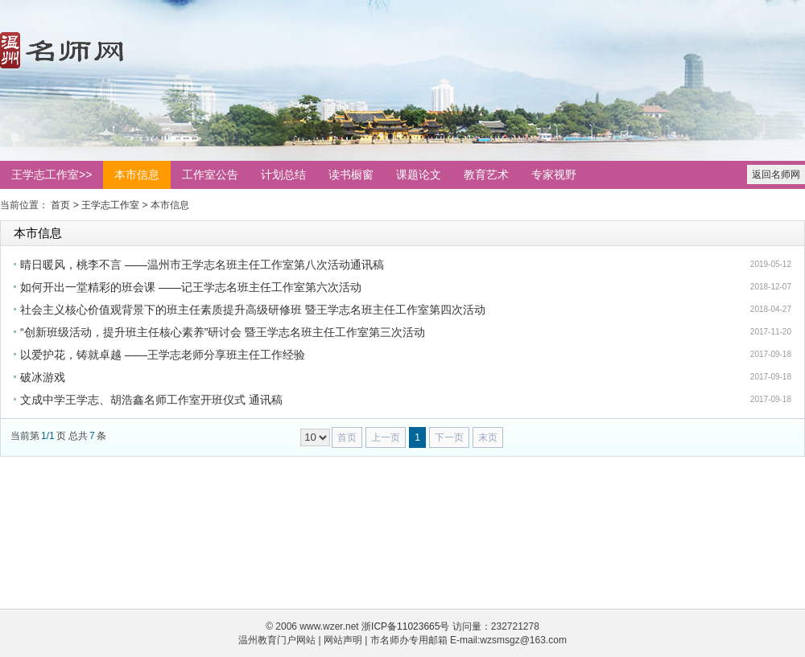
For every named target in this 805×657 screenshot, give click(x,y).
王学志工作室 (110, 205)
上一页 (385, 437)
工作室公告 (210, 174)
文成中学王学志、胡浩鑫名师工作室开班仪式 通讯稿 (151, 399)
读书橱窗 (351, 174)
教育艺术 (486, 174)
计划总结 (283, 174)
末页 (487, 437)
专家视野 (553, 174)
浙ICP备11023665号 (405, 626)
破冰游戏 (42, 377)
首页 (60, 205)
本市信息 (136, 174)
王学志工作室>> (51, 174)
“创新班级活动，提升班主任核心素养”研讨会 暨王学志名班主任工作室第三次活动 (222, 332)
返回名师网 (776, 174)
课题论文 (418, 174)
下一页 (449, 437)
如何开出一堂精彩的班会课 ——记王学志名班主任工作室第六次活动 (190, 287)
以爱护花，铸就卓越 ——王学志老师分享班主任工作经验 (162, 354)
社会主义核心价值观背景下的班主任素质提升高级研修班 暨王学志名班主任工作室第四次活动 (252, 309)
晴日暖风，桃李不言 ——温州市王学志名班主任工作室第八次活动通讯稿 (202, 264)
